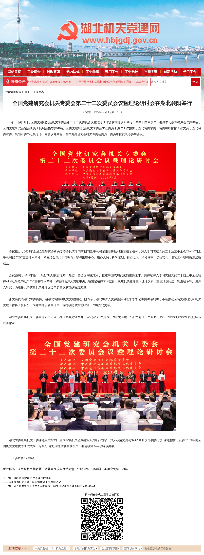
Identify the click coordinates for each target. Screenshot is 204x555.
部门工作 (111, 72)
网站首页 (14, 72)
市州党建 (150, 72)
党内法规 (72, 72)
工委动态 (92, 72)
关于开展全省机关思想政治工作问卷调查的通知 (103, 81)
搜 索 (195, 82)
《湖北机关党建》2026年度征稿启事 (50, 81)
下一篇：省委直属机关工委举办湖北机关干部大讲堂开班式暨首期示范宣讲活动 (49, 486)
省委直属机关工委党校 (158, 548)
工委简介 (33, 72)
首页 (27, 91)
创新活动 (170, 72)
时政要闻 (53, 72)
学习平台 (189, 72)
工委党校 (131, 72)
